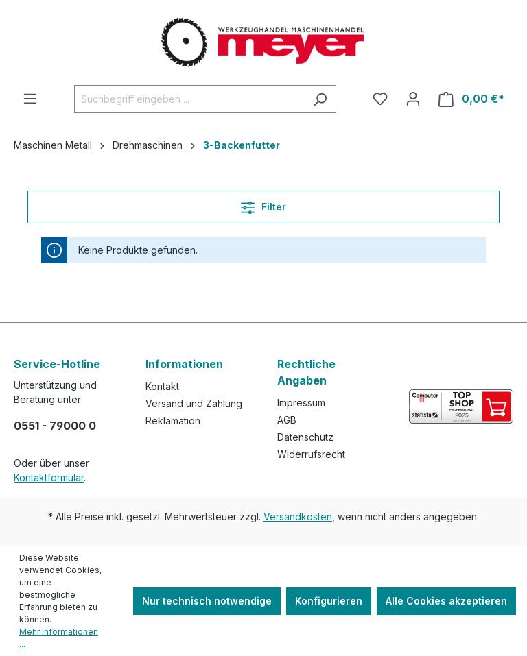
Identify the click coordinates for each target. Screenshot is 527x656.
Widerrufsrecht (311, 454)
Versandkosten (298, 516)
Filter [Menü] (263, 204)
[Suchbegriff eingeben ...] (189, 99)
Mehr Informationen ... (58, 638)
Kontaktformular (49, 477)
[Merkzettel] (380, 98)
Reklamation (172, 420)
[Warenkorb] (471, 99)
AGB (286, 420)
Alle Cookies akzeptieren (446, 601)
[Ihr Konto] (413, 98)
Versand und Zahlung (193, 403)
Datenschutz (305, 437)
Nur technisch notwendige (207, 601)
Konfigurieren (328, 601)
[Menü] (30, 98)
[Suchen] (320, 99)
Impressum (301, 403)
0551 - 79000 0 (55, 426)
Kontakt (162, 386)
